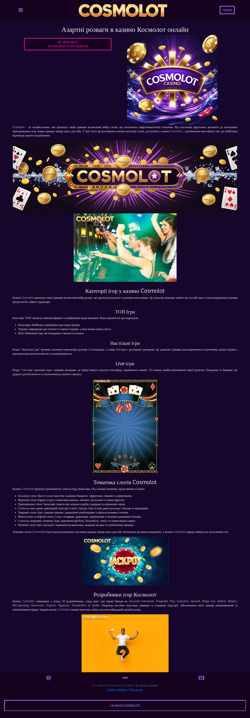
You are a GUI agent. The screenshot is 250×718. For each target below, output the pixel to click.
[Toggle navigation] (20, 10)
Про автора (136, 689)
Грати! (227, 10)
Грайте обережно (117, 689)
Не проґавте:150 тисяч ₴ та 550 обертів (67, 44)
